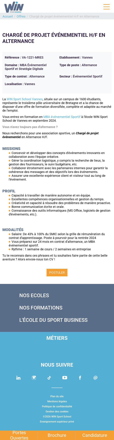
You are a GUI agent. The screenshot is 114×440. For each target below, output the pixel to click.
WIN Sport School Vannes (25, 99)
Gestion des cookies (57, 411)
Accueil (8, 16)
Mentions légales (57, 401)
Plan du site (57, 396)
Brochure (57, 435)
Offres (21, 16)
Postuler (57, 272)
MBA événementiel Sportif (62, 117)
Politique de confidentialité (57, 406)
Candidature (94, 435)
